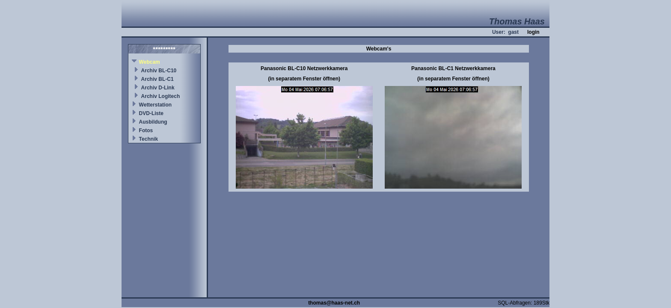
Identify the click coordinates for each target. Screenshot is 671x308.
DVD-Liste (151, 113)
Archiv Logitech (160, 96)
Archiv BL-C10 (159, 71)
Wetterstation (155, 105)
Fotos (146, 130)
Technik (148, 139)
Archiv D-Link (158, 88)
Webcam (149, 62)
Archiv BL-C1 (157, 79)
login (533, 32)
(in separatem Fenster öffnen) (304, 79)
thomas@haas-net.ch (334, 303)
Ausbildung (153, 122)
